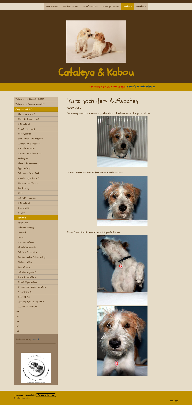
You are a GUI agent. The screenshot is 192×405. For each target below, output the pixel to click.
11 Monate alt (24, 123)
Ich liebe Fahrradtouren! (29, 252)
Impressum (18, 395)
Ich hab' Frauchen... (27, 198)
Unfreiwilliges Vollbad (27, 282)
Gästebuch (141, 6)
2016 (17, 321)
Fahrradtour (24, 296)
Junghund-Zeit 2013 (24, 109)
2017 (17, 326)
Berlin (20, 193)
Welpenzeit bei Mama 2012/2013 (30, 99)
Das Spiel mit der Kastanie (30, 138)
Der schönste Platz (27, 277)
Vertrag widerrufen (46, 395)
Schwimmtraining (26, 227)
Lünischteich (24, 267)
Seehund (22, 232)
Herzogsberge (24, 133)
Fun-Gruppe (23, 207)
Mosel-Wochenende (27, 247)
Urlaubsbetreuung (26, 128)
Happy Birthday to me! (28, 119)
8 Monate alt (24, 202)
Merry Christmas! (26, 114)
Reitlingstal (23, 158)
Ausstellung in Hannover (29, 143)
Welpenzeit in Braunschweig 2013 (30, 104)
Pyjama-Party (24, 168)
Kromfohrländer (90, 6)
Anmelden (174, 401)
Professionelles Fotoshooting (31, 257)
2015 (17, 316)
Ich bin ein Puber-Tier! (28, 173)
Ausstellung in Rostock (28, 178)
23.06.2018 (35, 339)
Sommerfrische (25, 291)
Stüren (21, 237)
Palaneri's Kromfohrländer (142, 86)
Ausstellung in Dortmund (29, 153)
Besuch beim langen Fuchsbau (32, 286)
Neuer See (22, 212)
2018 (17, 331)
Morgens (22, 217)
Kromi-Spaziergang (110, 6)
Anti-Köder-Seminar (27, 306)
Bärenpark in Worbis (28, 183)
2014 (17, 311)
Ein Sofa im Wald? (26, 148)
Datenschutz (30, 395)
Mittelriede (23, 222)
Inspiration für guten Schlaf (31, 301)
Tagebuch (127, 6)
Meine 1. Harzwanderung (29, 163)
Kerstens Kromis (71, 6)
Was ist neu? (52, 6)
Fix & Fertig (23, 188)
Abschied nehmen (26, 242)
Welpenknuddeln (25, 262)
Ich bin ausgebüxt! (27, 272)
